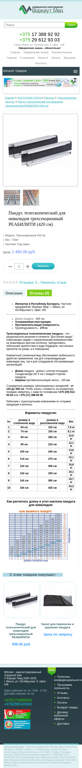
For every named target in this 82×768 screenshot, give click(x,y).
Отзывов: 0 (28, 282)
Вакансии (69, 57)
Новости (43, 57)
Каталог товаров (15, 71)
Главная (15, 52)
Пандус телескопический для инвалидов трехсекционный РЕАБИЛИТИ (21, 630)
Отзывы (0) (39, 293)
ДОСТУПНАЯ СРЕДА (29, 97)
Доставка (63, 723)
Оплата (55, 57)
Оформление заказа (35, 52)
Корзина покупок (62, 52)
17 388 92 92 (39, 34)
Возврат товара (67, 707)
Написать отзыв (53, 282)
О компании (27, 57)
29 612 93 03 (39, 40)
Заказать (43, 265)
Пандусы (49, 97)
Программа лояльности (63, 686)
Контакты (41, 63)
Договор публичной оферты (61, 715)
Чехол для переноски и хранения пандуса (57, 625)
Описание (14, 293)
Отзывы (62, 693)
